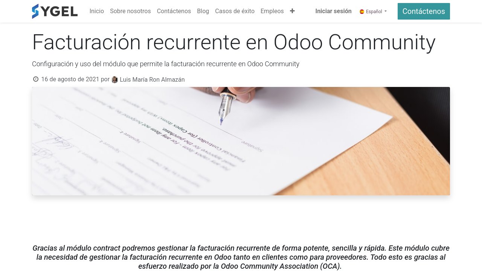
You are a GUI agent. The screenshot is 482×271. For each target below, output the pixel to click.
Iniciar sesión (333, 11)
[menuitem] (97, 11)
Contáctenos (424, 11)
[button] (292, 11)
